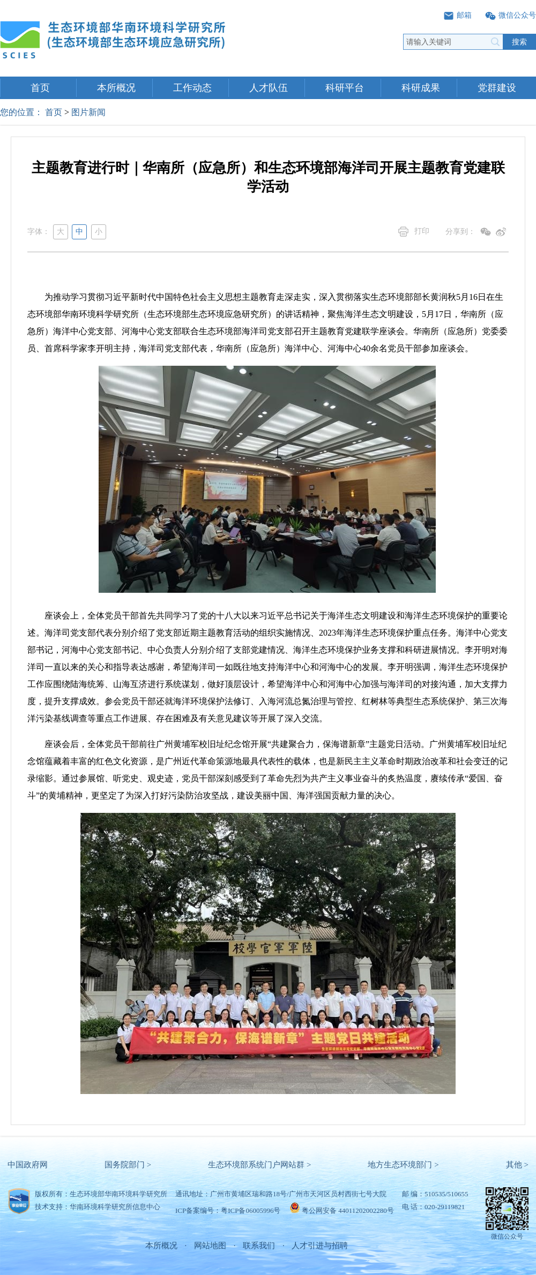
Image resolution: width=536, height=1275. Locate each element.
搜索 (519, 41)
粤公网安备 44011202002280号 (348, 1210)
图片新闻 (88, 112)
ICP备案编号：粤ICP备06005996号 (227, 1210)
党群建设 (497, 87)
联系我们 (259, 1245)
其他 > (517, 1164)
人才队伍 (268, 87)
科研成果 (420, 87)
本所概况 (116, 87)
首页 (40, 87)
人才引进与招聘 (320, 1245)
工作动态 (192, 87)
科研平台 (344, 87)
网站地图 (210, 1245)
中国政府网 (28, 1164)
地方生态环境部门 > (403, 1164)
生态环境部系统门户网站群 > (259, 1164)
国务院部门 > (128, 1164)
